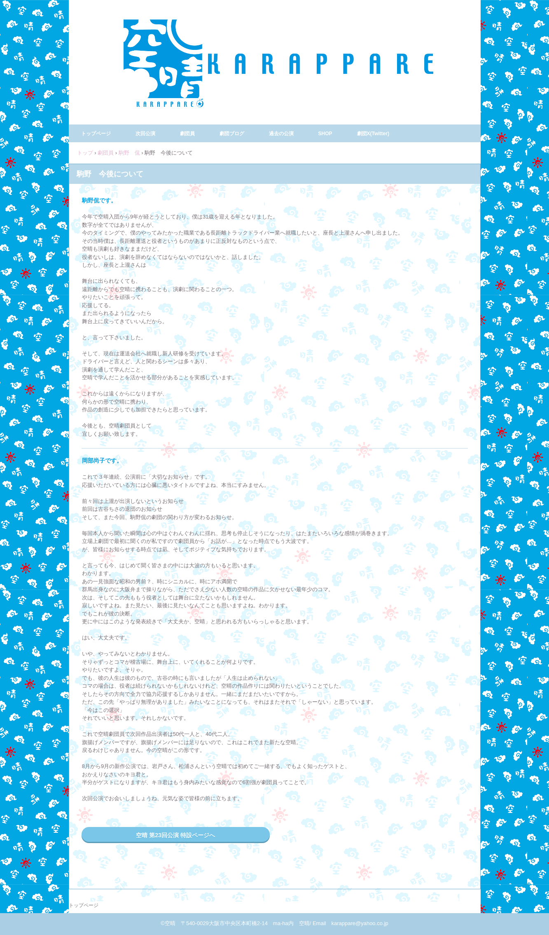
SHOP (325, 133)
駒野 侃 (129, 153)
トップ (85, 153)
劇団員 (187, 133)
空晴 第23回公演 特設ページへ (175, 835)
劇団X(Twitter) (373, 133)
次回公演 (145, 133)
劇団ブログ (232, 133)
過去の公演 (281, 133)
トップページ (96, 133)
